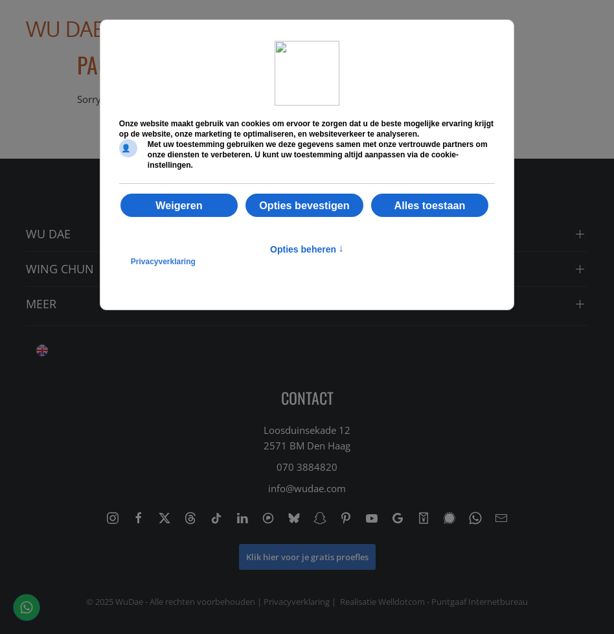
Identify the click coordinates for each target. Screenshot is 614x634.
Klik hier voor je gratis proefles (307, 557)
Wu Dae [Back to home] (65, 29)
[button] (562, 29)
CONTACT (307, 397)
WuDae (129, 601)
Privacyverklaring (297, 601)
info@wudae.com (307, 488)
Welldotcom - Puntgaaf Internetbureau (453, 601)
